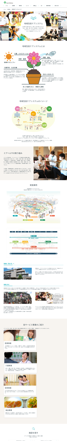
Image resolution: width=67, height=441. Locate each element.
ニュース (27, 5)
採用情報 (60, 422)
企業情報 (13, 5)
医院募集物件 (60, 420)
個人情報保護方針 (13, 437)
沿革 (15, 425)
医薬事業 (32, 422)
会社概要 (16, 420)
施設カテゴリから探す (45, 394)
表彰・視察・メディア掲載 (19, 433)
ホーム (7, 5)
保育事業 (32, 425)
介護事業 (32, 423)
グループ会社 (17, 434)
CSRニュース (50, 420)
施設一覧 (16, 431)
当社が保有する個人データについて (37, 437)
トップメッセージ (18, 422)
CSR (41, 5)
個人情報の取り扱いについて (23, 437)
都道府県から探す (25, 394)
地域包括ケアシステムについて (36, 420)
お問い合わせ (57, 5)
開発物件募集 (48, 5)
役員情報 (16, 426)
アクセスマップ (17, 429)
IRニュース (50, 422)
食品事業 (32, 428)
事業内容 (20, 5)
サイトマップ (6, 420)
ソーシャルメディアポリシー (52, 437)
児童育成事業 (32, 426)
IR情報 (34, 5)
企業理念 (16, 423)
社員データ (17, 428)
